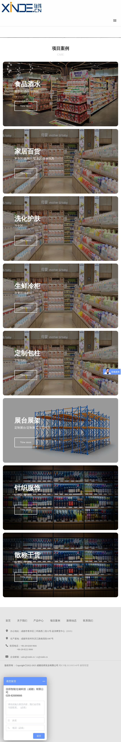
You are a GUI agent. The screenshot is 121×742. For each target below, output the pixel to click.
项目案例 (55, 620)
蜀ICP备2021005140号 (69, 665)
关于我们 (22, 620)
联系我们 (88, 620)
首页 (8, 620)
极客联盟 (84, 665)
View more (25, 106)
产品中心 (38, 620)
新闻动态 (71, 620)
